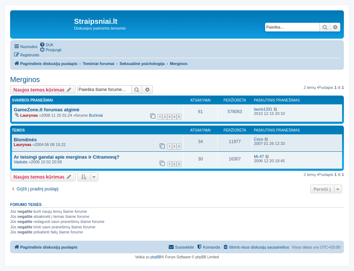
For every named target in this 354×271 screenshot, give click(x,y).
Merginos (25, 79)
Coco (258, 139)
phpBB (156, 257)
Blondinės (25, 139)
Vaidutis (20, 162)
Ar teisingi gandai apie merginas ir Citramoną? (66, 157)
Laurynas (29, 115)
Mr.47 (259, 156)
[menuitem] (46, 44)
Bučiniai (96, 115)
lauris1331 (263, 109)
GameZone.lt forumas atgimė (46, 109)
